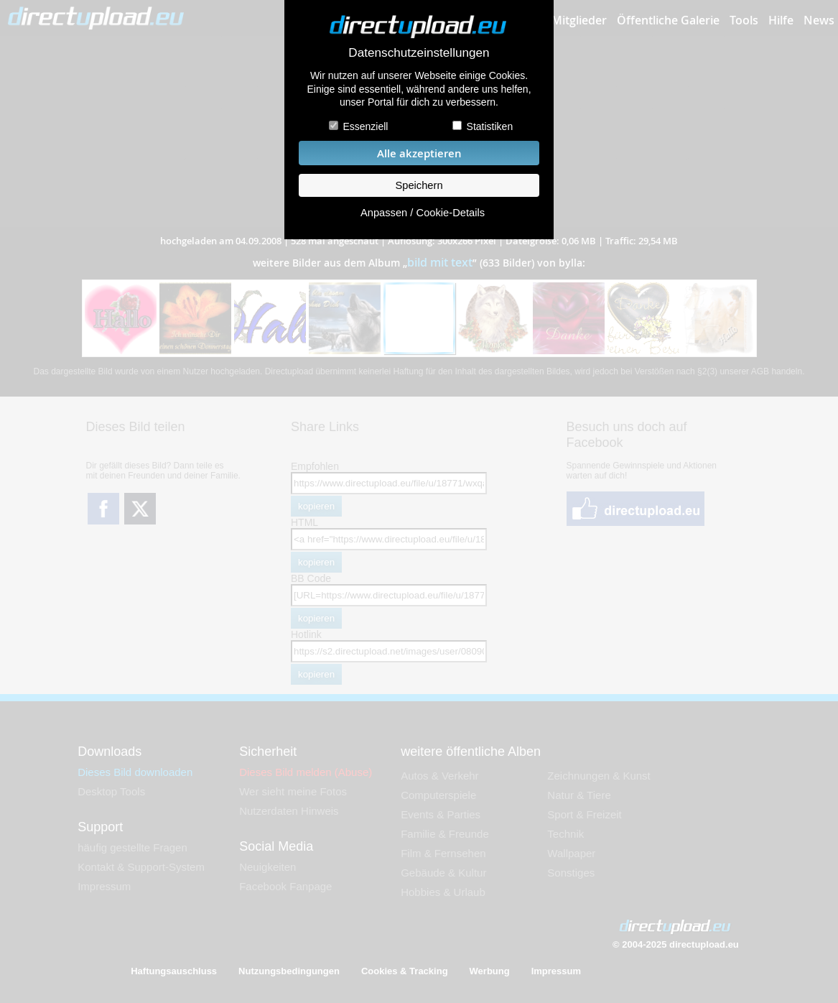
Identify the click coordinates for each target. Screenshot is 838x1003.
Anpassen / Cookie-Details (422, 212)
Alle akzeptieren (419, 153)
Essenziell (365, 126)
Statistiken (490, 126)
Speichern (418, 185)
